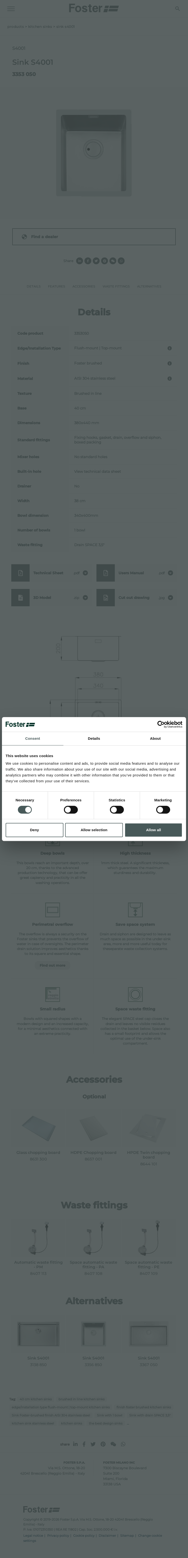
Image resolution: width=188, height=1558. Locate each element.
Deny (34, 830)
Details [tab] (94, 738)
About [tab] (155, 738)
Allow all (153, 830)
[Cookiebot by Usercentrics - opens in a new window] (161, 724)
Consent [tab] (32, 738)
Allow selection (94, 830)
